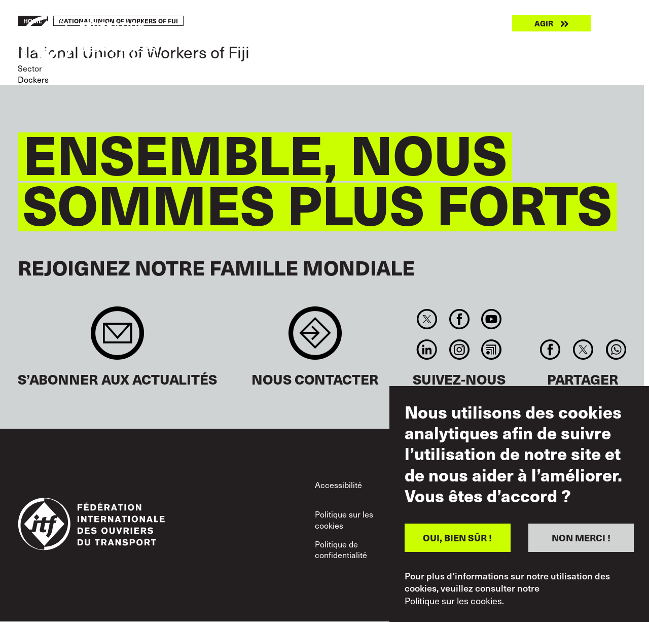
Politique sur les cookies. (454, 601)
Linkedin (427, 349)
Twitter (427, 319)
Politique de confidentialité (341, 549)
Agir (543, 23)
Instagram (459, 349)
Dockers (33, 79)
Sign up (117, 338)
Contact (315, 338)
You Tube (491, 319)
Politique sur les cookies (344, 519)
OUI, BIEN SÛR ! (457, 537)
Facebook (459, 319)
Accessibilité (338, 484)
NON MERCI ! (581, 537)
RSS (491, 349)
